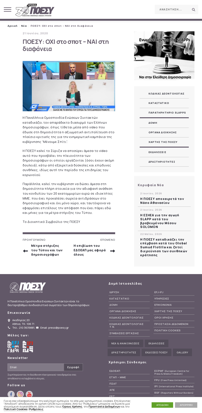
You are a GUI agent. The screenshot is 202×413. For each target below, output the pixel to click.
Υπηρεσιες (161, 298)
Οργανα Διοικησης (163, 132)
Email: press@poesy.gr (54, 327)
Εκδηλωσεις (157, 152)
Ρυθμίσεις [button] (36, 409)
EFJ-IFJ (158, 292)
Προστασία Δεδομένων (104, 406)
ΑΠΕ (112, 390)
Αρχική (12, 25)
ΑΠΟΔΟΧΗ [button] (162, 405)
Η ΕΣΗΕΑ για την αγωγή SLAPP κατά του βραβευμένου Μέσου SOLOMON (159, 221)
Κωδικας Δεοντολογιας (166, 93)
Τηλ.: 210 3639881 (23, 327)
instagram (137, 9)
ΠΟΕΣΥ (35, 10)
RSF (174, 392)
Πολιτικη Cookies (167, 330)
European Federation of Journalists (13, 346)
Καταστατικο (159, 103)
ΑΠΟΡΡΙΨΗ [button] (186, 405)
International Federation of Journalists (28, 346)
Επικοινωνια (163, 304)
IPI (174, 386)
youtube (146, 9)
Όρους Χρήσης (72, 406)
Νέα (24, 25)
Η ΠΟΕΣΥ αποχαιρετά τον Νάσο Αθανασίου (162, 201)
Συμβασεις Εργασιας (124, 333)
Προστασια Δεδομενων (171, 324)
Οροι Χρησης (163, 317)
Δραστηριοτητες (162, 161)
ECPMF (171, 372)
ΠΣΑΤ (113, 383)
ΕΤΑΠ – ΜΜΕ (117, 377)
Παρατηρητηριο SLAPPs (167, 112)
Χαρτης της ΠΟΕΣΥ (163, 142)
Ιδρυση (114, 292)
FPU (170, 380)
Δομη (153, 122)
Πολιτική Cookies (15, 409)
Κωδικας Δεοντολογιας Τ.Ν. (126, 325)
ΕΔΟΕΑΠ (114, 371)
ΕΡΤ (112, 396)
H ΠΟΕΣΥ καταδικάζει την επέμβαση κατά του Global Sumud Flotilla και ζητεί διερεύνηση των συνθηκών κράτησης (163, 247)
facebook (129, 9)
